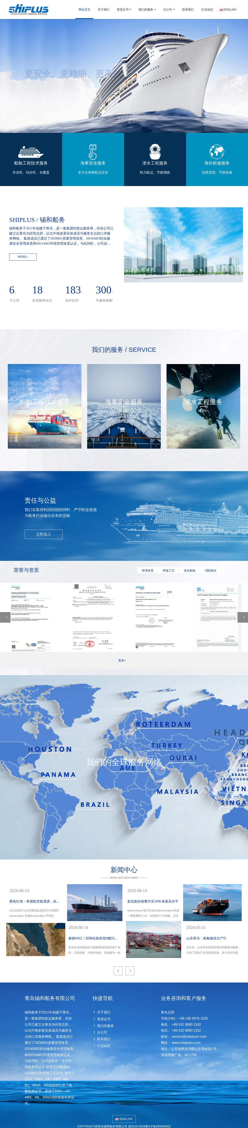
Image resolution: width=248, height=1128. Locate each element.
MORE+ (23, 256)
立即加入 (43, 534)
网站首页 (84, 9)
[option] (124, 76)
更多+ (124, 660)
